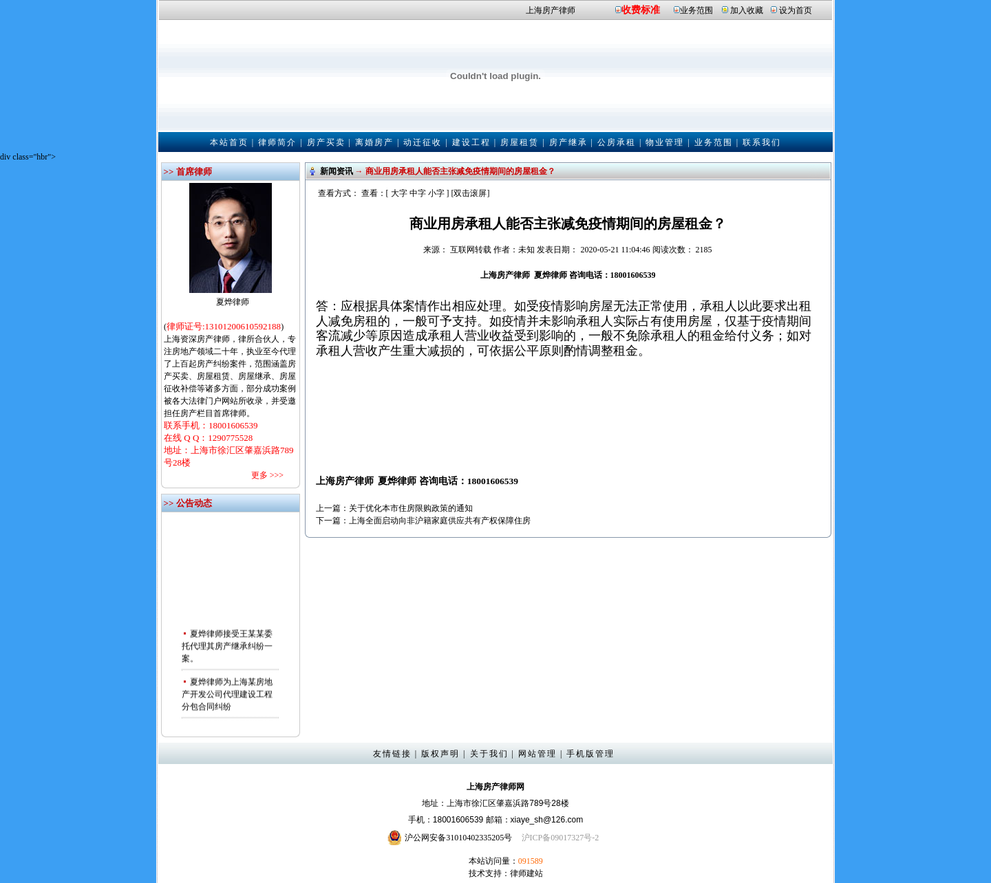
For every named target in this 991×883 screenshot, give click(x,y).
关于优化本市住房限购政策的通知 (411, 508)
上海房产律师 (550, 10)
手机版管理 (590, 754)
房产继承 (568, 142)
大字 (399, 193)
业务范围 (696, 10)
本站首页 (229, 142)
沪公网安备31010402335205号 (458, 837)
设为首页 (795, 10)
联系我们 (762, 142)
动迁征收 (422, 142)
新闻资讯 (336, 171)
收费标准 (640, 10)
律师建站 (526, 873)
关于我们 (489, 754)
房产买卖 (326, 142)
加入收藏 (746, 10)
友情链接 (392, 754)
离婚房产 (374, 142)
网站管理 (537, 754)
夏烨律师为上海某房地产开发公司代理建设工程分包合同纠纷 (227, 696)
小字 (436, 193)
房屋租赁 (519, 142)
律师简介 (277, 142)
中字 (417, 193)
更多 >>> (267, 475)
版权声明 (440, 754)
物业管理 (665, 142)
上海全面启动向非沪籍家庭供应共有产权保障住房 (440, 520)
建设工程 (471, 142)
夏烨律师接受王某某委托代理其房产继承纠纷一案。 (227, 648)
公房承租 (616, 142)
